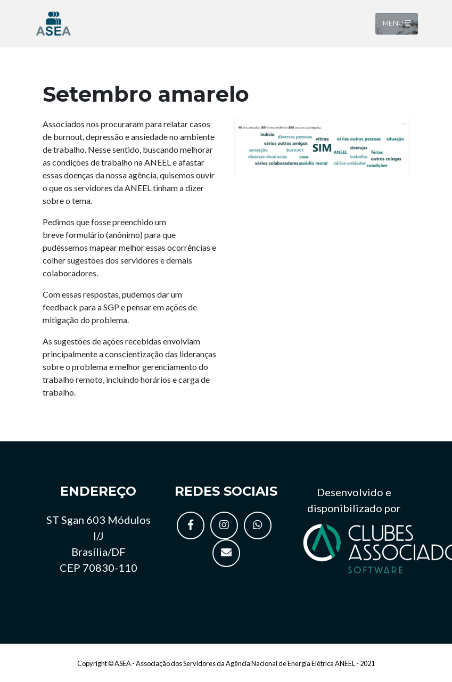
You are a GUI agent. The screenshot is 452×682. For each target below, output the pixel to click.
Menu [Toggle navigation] (396, 23)
